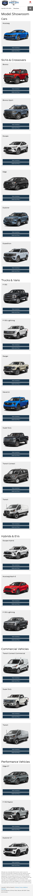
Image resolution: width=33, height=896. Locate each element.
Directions (16, 8)
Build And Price (16, 50)
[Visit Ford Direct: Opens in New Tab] (8, 892)
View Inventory (16, 47)
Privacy (21, 887)
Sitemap (17, 887)
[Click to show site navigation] (30, 8)
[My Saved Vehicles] (30, 2)
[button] (6, 8)
